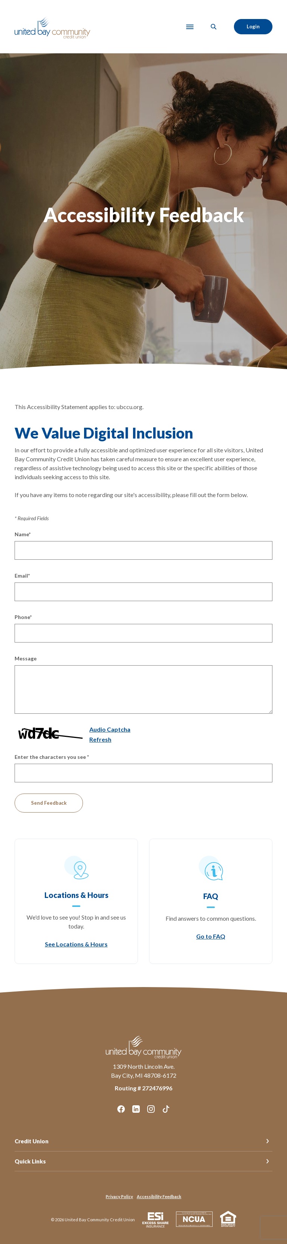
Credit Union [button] (32, 1141)
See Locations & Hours (76, 944)
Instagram (151, 1109)
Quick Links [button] (30, 1161)
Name (23, 534)
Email (22, 575)
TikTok (166, 1109)
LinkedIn (136, 1109)
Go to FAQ (210, 936)
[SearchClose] (214, 26)
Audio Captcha (109, 729)
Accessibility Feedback (159, 1196)
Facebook (121, 1109)
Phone (23, 617)
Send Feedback (49, 803)
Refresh (100, 739)
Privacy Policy (119, 1196)
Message (26, 658)
